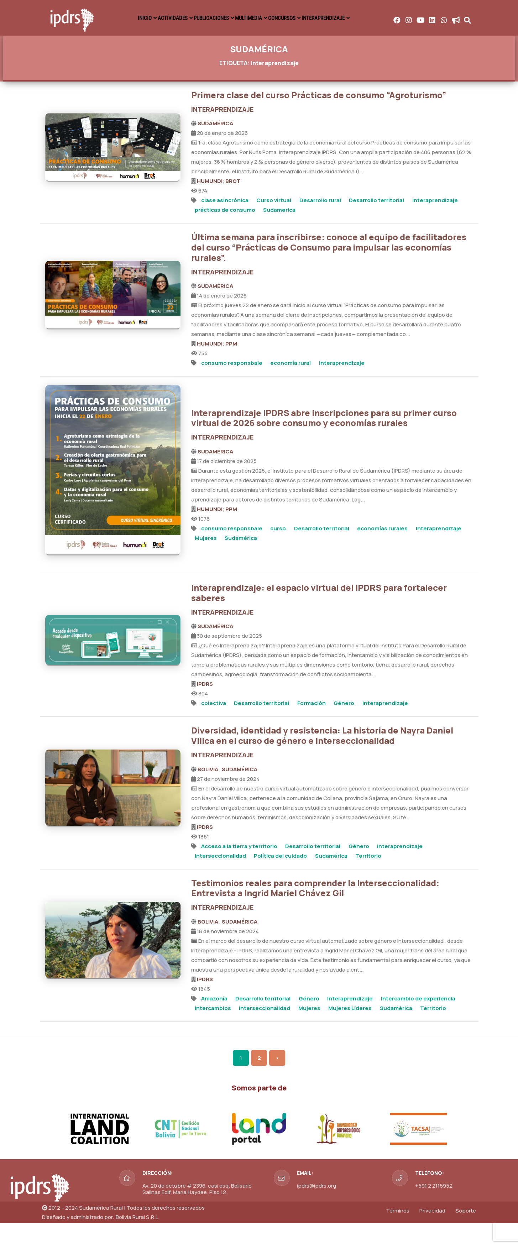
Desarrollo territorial (376, 223)
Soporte (465, 1233)
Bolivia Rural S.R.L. (137, 1240)
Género (344, 726)
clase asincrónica (224, 223)
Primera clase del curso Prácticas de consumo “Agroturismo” (318, 118)
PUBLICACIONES (279, 17)
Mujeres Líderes (350, 1031)
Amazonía (214, 1021)
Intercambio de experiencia (418, 1021)
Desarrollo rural (320, 223)
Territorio (368, 879)
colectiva (213, 726)
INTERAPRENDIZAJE (437, 17)
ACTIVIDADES (224, 17)
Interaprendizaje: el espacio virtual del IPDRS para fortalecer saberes (319, 616)
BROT (233, 204)
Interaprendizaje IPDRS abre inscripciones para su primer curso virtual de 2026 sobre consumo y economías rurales (324, 441)
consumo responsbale (231, 386)
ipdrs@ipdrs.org (316, 1209)
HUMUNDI (210, 204)
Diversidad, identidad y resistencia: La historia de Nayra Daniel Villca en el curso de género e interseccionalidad (322, 758)
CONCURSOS (380, 17)
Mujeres (206, 561)
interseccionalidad (220, 879)
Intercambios (213, 1031)
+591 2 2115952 (433, 1209)
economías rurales (382, 551)
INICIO (182, 17)
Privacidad (432, 1233)
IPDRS (205, 707)
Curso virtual (273, 223)
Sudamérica (241, 561)
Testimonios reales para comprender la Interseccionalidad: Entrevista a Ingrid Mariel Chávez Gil (315, 911)
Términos (397, 1233)
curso (278, 551)
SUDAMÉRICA (215, 146)
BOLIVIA (208, 792)
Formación (311, 726)
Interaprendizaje (435, 223)
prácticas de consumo (225, 233)
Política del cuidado (280, 879)
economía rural (290, 386)
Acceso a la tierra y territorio (239, 869)
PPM (231, 366)
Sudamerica (279, 233)
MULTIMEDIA (331, 17)
